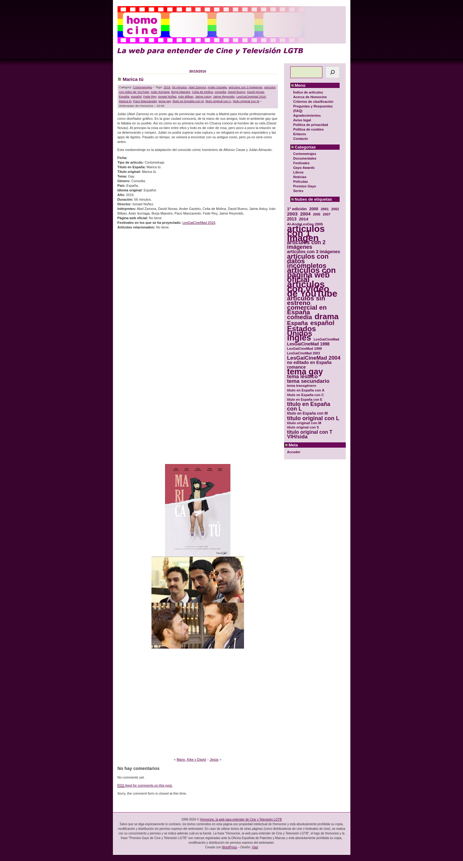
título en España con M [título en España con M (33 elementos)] (307, 413)
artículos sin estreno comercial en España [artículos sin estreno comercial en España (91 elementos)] (307, 305)
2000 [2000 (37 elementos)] (313, 209)
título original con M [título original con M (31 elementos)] (304, 423)
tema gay (165, 101)
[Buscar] (332, 72)
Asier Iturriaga (160, 92)
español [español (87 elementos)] (322, 322)
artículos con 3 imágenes (246, 87)
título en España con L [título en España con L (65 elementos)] (308, 406)
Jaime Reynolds (223, 96)
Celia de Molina (202, 92)
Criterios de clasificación (313, 101)
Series (298, 191)
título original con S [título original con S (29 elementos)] (303, 427)
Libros (298, 172)
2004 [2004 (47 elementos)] (305, 213)
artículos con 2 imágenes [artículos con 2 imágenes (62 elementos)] (306, 244)
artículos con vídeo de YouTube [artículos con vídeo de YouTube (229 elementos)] (312, 289)
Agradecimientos (307, 115)
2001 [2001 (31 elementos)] (325, 209)
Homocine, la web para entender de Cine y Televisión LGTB (241, 819)
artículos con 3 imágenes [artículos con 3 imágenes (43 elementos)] (313, 251)
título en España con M (188, 101)
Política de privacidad (310, 125)
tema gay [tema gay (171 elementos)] (305, 372)
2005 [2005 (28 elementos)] (316, 214)
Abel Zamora (197, 87)
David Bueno (237, 92)
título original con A (218, 101)
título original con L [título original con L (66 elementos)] (313, 418)
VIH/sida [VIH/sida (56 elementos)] (297, 436)
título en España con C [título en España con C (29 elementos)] (305, 395)
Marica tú (133, 79)
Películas (300, 181)
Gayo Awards (304, 167)
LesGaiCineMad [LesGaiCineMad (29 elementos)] (326, 339)
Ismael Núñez (167, 96)
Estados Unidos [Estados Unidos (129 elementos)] (301, 331)
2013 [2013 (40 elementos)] (292, 219)
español (136, 96)
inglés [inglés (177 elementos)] (299, 338)
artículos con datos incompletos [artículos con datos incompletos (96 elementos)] (308, 261)
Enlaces (299, 134)
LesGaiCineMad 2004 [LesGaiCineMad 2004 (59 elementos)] (314, 358)
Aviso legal (302, 120)
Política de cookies (308, 129)
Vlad (255, 847)
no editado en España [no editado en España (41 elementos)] (309, 362)
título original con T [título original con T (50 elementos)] (310, 432)
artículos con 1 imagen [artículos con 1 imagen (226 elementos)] (306, 233)
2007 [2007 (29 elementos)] (327, 214)
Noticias (300, 177)
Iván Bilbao (185, 96)
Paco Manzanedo (145, 101)
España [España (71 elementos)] (297, 323)
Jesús (214, 759)
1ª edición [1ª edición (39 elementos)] (297, 209)
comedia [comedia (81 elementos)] (299, 317)
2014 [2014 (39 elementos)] (303, 219)
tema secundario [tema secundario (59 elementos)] (308, 381)
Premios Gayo (304, 186)
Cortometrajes (304, 154)
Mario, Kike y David (191, 759)
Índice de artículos (308, 92)
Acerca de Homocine (310, 97)
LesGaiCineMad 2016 (251, 96)
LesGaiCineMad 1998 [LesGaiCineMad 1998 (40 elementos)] (308, 344)
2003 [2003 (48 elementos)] (292, 213)
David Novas (255, 92)
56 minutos (179, 87)
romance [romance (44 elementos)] (296, 367)
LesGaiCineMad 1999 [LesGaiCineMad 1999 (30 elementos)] (304, 348)
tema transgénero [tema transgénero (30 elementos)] (301, 385)
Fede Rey (149, 96)
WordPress (229, 847)
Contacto (300, 138)
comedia (220, 92)
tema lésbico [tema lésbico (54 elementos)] (302, 376)
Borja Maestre (180, 92)
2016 (166, 87)
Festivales (301, 163)
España (124, 96)
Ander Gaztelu (217, 87)
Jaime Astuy (203, 96)
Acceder (293, 452)
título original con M (246, 101)
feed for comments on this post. (145, 786)
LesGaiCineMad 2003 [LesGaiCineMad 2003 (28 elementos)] (303, 353)
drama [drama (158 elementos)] (327, 316)
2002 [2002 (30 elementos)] (335, 209)
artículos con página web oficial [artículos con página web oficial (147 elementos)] (311, 275)
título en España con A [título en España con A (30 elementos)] (306, 390)
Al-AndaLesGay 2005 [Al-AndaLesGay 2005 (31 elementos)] (305, 224)
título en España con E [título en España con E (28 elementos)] (304, 399)
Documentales (304, 158)
